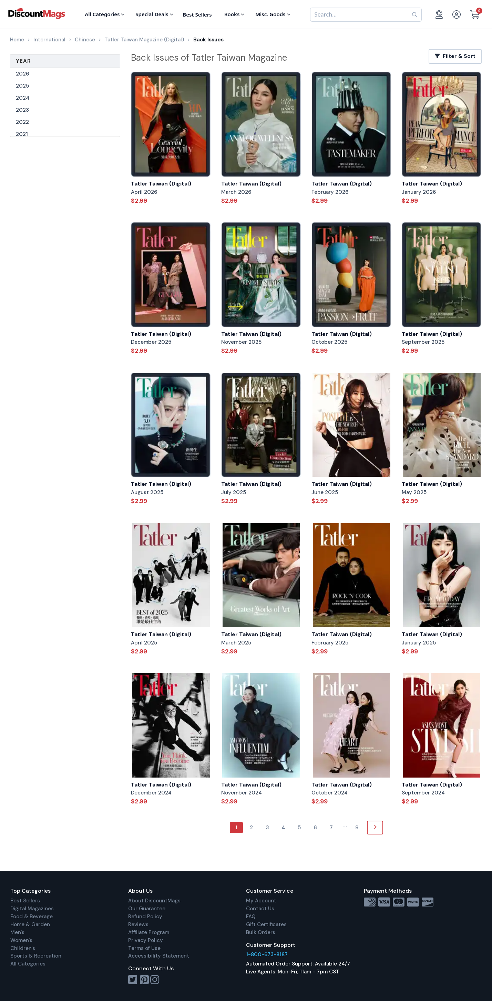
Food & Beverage (31, 916)
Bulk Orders (260, 932)
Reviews (138, 924)
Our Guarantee (146, 908)
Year (23, 61)
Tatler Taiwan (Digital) (161, 183)
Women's (21, 940)
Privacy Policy (145, 940)
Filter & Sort (455, 56)
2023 (22, 110)
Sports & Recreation (35, 955)
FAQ (251, 916)
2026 (22, 73)
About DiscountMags (154, 900)
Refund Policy (145, 916)
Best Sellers (25, 900)
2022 (22, 122)
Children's (22, 948)
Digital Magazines (32, 908)
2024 (22, 97)
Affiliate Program (148, 932)
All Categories (27, 963)
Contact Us (260, 908)
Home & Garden (30, 924)
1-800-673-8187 (267, 954)
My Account (261, 900)
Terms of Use (144, 948)
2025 (22, 85)
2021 (22, 134)
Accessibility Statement (158, 955)
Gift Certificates (266, 924)
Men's (17, 932)
